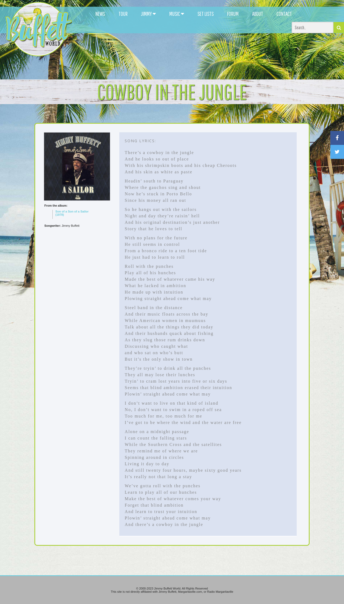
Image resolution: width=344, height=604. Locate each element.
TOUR (123, 13)
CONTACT (284, 13)
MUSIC (176, 13)
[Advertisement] (210, 48)
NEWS (100, 13)
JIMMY (148, 13)
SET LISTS (206, 13)
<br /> (77, 276)
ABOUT (257, 13)
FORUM (233, 13)
